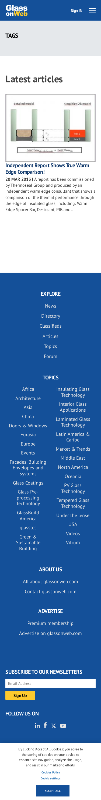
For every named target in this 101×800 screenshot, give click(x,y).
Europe (28, 444)
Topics (50, 346)
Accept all (53, 791)
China (28, 416)
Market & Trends (73, 449)
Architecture (28, 398)
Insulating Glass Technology (73, 392)
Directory (50, 316)
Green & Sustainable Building (28, 542)
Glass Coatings (28, 483)
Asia (28, 407)
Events (28, 453)
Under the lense (72, 515)
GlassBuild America (28, 515)
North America (73, 467)
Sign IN (76, 10)
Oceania (73, 476)
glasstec (28, 527)
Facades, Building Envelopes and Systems (28, 468)
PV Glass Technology (73, 488)
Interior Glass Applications (73, 407)
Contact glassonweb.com (50, 591)
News (50, 306)
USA (72, 524)
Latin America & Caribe (73, 437)
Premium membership (50, 623)
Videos (73, 533)
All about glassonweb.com (50, 581)
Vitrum (73, 542)
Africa (28, 389)
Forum (50, 356)
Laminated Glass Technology (73, 422)
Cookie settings (51, 778)
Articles (50, 336)
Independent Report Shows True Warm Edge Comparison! (47, 168)
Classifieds (51, 326)
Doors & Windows (28, 425)
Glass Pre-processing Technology (28, 498)
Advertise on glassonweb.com (50, 633)
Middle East (73, 458)
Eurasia (28, 434)
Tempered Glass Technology (73, 503)
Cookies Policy (50, 772)
